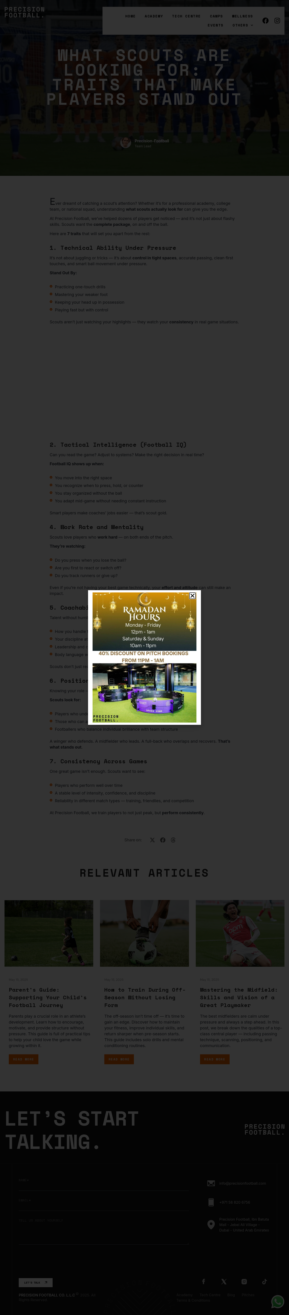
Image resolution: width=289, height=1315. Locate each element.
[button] (192, 596)
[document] (144, 657)
